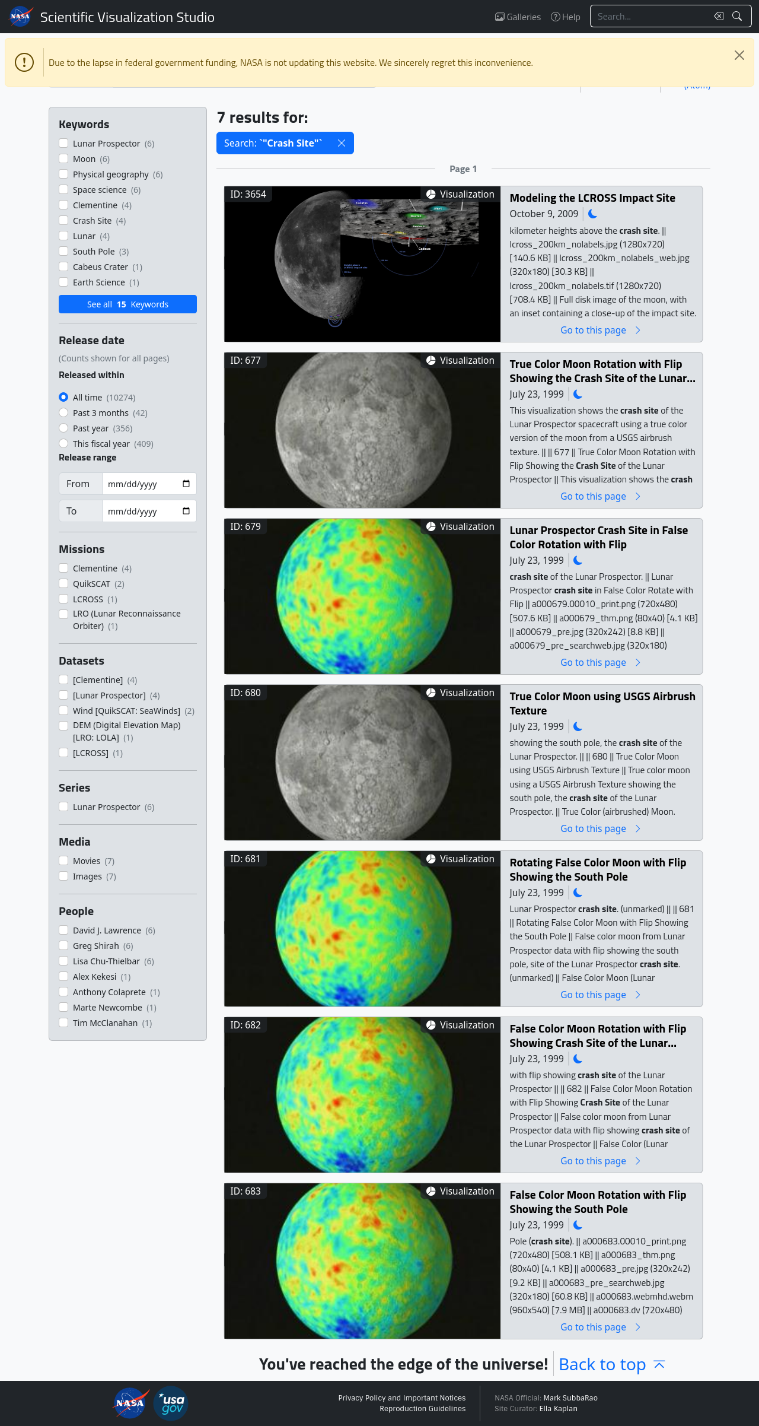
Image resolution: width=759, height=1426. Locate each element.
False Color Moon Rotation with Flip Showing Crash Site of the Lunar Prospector (598, 1035)
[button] (341, 143)
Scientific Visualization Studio (127, 16)
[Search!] (738, 16)
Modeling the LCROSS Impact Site (592, 197)
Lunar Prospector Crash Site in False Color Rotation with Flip (599, 537)
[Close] (739, 55)
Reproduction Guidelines (422, 1409)
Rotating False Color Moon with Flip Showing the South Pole (598, 869)
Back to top (613, 1363)
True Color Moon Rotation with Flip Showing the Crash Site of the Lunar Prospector (598, 371)
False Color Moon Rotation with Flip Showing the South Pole (598, 1201)
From (78, 483)
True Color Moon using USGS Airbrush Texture (603, 703)
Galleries (518, 16)
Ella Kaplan (559, 1409)
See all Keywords (127, 304)
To (71, 510)
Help (566, 16)
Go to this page (601, 329)
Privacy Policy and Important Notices (401, 1398)
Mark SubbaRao (570, 1398)
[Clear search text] (716, 16)
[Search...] (648, 16)
